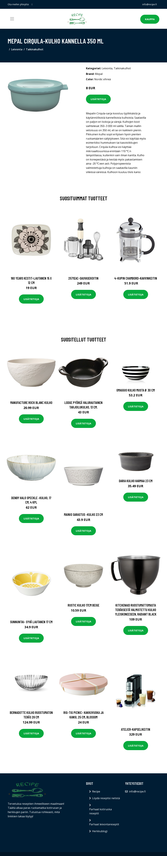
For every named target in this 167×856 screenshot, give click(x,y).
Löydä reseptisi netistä (106, 798)
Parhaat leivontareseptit (104, 824)
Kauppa (150, 19)
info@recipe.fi (149, 4)
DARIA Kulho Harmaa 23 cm (135, 481)
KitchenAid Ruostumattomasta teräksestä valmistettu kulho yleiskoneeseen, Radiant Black (135, 609)
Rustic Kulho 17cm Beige (83, 605)
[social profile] (32, 4)
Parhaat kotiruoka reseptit (100, 811)
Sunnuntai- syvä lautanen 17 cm (31, 622)
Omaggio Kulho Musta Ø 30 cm (135, 390)
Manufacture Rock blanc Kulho (31, 402)
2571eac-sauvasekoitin (83, 278)
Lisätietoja (98, 99)
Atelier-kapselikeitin (135, 729)
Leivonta (16, 49)
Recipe (96, 791)
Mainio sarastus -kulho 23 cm (83, 514)
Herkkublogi (99, 831)
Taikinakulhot (34, 49)
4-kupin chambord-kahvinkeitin (135, 278)
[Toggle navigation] (12, 19)
